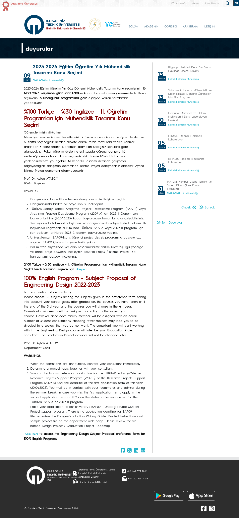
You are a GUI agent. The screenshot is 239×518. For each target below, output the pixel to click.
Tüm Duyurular (172, 222)
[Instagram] (212, 508)
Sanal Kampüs (212, 3)
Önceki (186, 207)
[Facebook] (204, 508)
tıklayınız (81, 269)
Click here (32, 433)
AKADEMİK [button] (151, 26)
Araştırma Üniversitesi (24, 3)
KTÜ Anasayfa (178, 3)
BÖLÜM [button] (133, 26)
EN (236, 3)
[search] (228, 3)
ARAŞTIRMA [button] (190, 26)
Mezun (195, 3)
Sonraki (210, 207)
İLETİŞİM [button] (209, 26)
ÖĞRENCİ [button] (170, 26)
